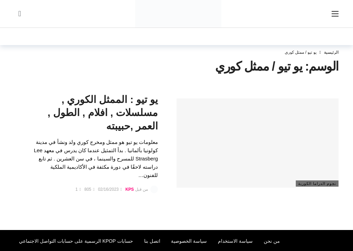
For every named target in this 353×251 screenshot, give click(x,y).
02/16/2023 (110, 189)
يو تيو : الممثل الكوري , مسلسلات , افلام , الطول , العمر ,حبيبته (103, 113)
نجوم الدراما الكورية (317, 183)
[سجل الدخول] (19, 14)
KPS (129, 189)
